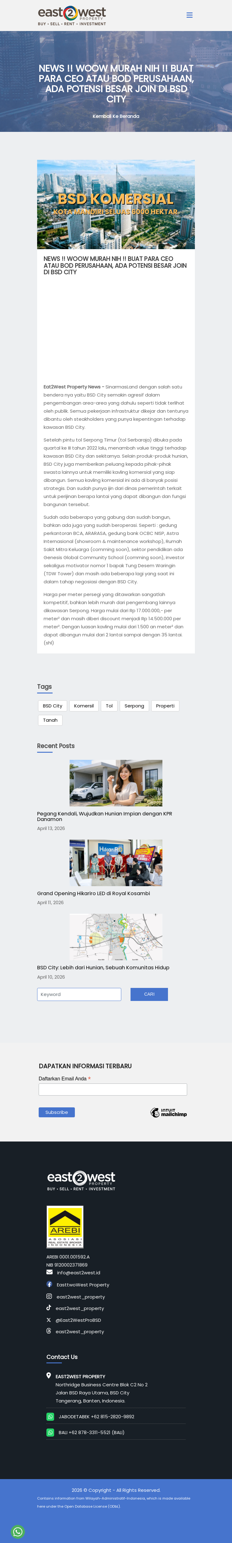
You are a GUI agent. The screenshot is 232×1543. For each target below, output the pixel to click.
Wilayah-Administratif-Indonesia (115, 1498)
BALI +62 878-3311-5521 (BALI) (92, 1432)
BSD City (52, 705)
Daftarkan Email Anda (65, 1079)
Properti (165, 705)
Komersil (84, 705)
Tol (109, 705)
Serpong (134, 705)
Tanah (50, 720)
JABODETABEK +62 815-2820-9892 (96, 1416)
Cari (149, 994)
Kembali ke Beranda (116, 116)
